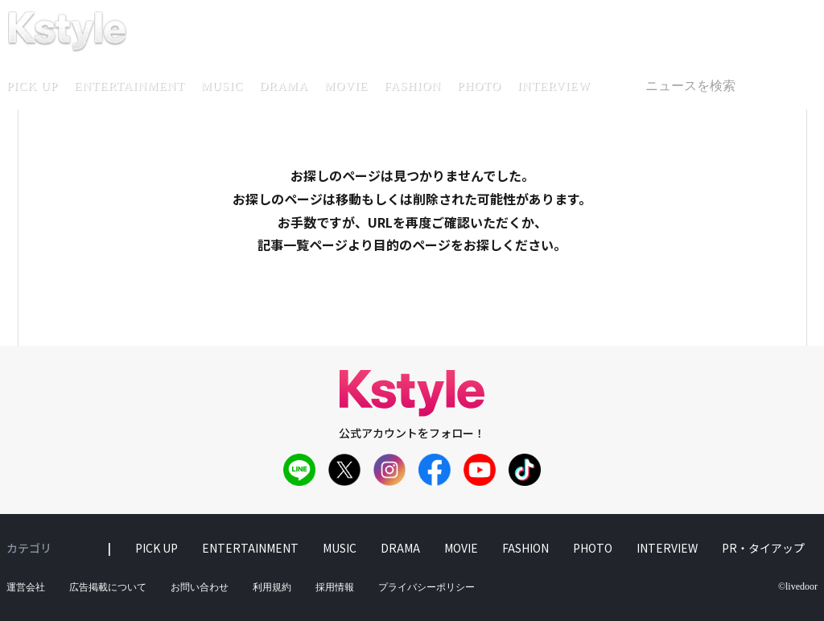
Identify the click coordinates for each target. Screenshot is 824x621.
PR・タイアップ (763, 548)
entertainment (129, 86)
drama (283, 86)
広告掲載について (107, 587)
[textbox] (724, 86)
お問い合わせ (200, 587)
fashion (412, 86)
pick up (156, 548)
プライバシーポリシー (426, 587)
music (222, 86)
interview (554, 86)
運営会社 (25, 587)
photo (479, 86)
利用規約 (272, 587)
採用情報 (334, 587)
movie (346, 86)
